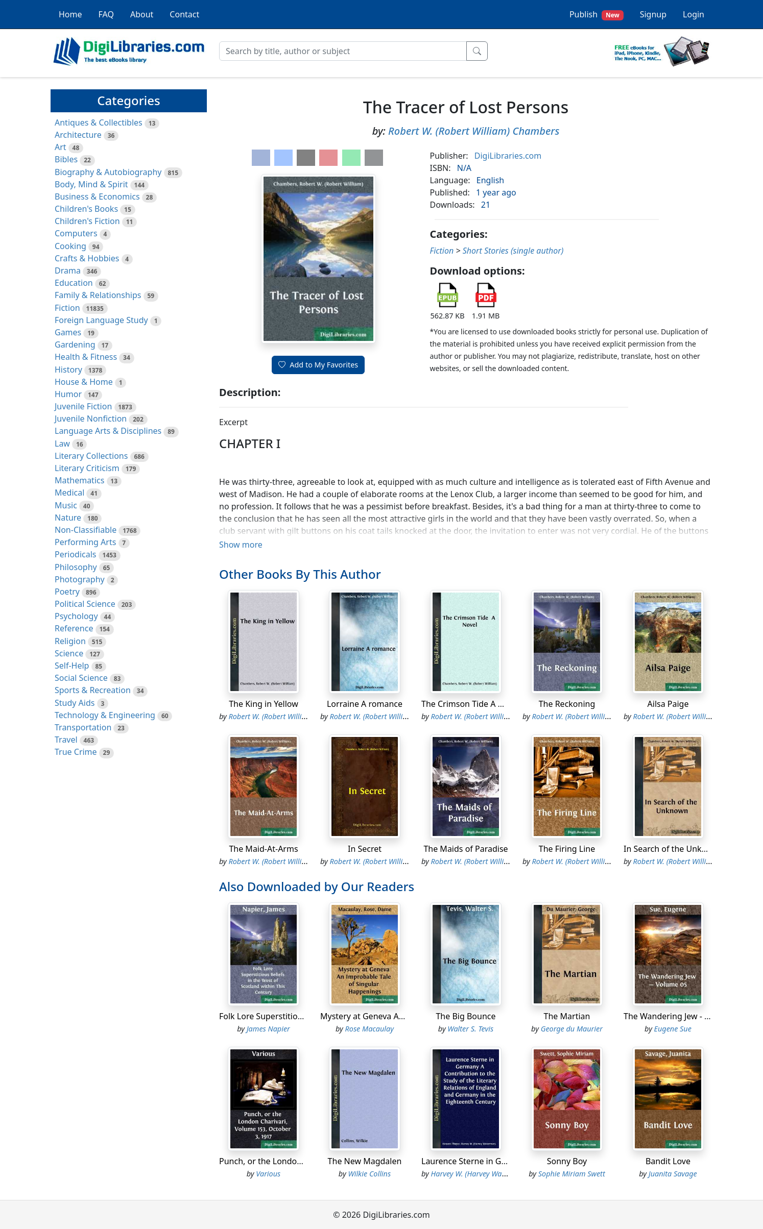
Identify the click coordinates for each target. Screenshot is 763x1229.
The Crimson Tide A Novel (470, 703)
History (68, 369)
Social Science (81, 677)
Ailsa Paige (668, 703)
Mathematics (79, 480)
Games (68, 332)
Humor (68, 394)
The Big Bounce (465, 1016)
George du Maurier (572, 1029)
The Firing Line (567, 848)
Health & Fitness (86, 356)
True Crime (76, 751)
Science (69, 653)
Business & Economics (97, 196)
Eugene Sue (673, 1029)
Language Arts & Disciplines (108, 430)
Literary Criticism (87, 468)
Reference (74, 628)
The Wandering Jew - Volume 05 (684, 1016)
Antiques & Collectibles (98, 122)
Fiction (67, 307)
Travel (66, 739)
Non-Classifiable (85, 529)
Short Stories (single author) (513, 250)
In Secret (365, 848)
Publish (596, 14)
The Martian (567, 1016)
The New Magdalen (365, 1161)
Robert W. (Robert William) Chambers (473, 131)
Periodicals (76, 554)
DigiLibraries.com (507, 155)
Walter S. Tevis (470, 1029)
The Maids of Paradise (465, 848)
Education (74, 282)
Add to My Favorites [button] (318, 365)
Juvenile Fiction (83, 406)
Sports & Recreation (93, 690)
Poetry (67, 591)
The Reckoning (567, 703)
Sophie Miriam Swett (571, 1173)
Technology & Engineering (105, 715)
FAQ (106, 14)
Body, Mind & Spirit (91, 184)
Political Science (85, 603)
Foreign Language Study (101, 320)
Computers (76, 233)
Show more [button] (241, 544)
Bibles (66, 159)
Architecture (78, 134)
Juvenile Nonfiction (91, 418)
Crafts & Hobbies (87, 258)
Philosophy (76, 567)
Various (268, 1173)
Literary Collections (91, 455)
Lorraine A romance (364, 703)
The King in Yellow (263, 703)
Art (60, 147)
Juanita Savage (673, 1173)
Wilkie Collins (369, 1173)
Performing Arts (85, 542)
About (141, 14)
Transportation (83, 727)
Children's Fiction (87, 221)
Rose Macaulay (369, 1029)
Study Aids (74, 702)
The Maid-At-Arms (263, 848)
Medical (69, 492)
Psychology (76, 616)
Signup (653, 14)
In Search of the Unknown (673, 848)
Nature (68, 517)
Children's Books (86, 208)
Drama (68, 270)
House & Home (84, 381)
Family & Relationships (98, 295)
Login (693, 14)
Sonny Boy (567, 1161)
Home (70, 14)
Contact (184, 14)
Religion (70, 641)
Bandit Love (668, 1161)
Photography (80, 579)
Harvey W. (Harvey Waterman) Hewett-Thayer (504, 1173)
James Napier (268, 1029)
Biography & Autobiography (108, 172)
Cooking (70, 246)
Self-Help (72, 665)
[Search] (343, 51)
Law (62, 443)
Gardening (75, 344)
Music (66, 505)
